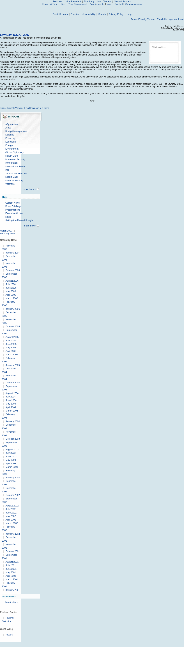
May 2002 (11, 516)
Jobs (109, 4)
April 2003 (10, 463)
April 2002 (10, 519)
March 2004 (12, 410)
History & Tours (50, 4)
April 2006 (10, 295)
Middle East (11, 176)
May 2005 (11, 347)
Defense (9, 134)
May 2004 (11, 403)
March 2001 (12, 579)
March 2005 (12, 354)
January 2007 (13, 252)
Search (102, 14)
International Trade (15, 166)
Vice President (73, 1)
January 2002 (13, 533)
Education (10, 141)
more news (30, 225)
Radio (8, 216)
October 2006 (13, 270)
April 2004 (10, 407)
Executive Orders (14, 213)
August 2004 (12, 393)
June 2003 (11, 456)
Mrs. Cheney (104, 1)
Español (75, 14)
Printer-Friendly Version (143, 19)
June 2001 (11, 569)
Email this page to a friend (170, 19)
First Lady (89, 1)
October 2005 (13, 326)
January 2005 (13, 365)
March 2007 (6, 230)
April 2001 (10, 576)
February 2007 (7, 233)
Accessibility (88, 14)
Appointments (97, 4)
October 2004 (13, 382)
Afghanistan (11, 124)
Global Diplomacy (14, 152)
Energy (9, 145)
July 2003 (11, 453)
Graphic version (133, 4)
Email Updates (60, 14)
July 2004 (11, 396)
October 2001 (13, 551)
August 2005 (12, 337)
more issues (29, 189)
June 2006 (11, 287)
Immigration (11, 162)
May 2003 (11, 460)
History (9, 634)
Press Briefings (13, 206)
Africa (8, 127)
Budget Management (16, 131)
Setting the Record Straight (19, 220)
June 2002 (11, 512)
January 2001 (13, 590)
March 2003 (12, 467)
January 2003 (13, 477)
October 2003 (13, 438)
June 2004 (11, 400)
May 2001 (11, 572)
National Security (14, 180)
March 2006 (12, 298)
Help (129, 14)
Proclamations (12, 209)
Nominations (11, 602)
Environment (12, 148)
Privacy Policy (116, 14)
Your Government (77, 4)
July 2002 (11, 509)
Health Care (11, 155)
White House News (158, 47)
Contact (119, 4)
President (58, 1)
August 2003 (12, 449)
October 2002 (13, 495)
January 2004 (13, 421)
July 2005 (11, 340)
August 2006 (12, 280)
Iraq (7, 169)
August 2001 (12, 562)
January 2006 (13, 309)
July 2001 (11, 565)
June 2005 (11, 344)
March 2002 (12, 523)
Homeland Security (15, 159)
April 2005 (10, 351)
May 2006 (11, 291)
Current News (12, 202)
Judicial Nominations (16, 173)
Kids (63, 4)
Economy (10, 138)
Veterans (10, 184)
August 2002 (12, 505)
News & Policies (122, 1)
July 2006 (11, 284)
